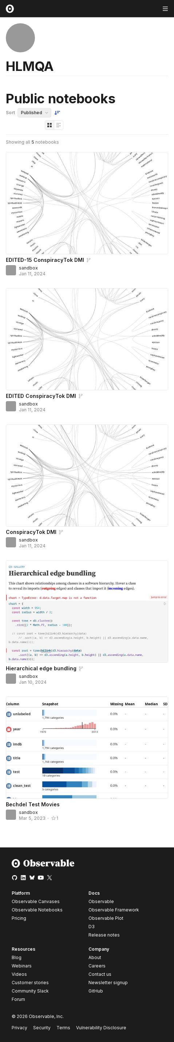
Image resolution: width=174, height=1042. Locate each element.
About (94, 957)
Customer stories (30, 982)
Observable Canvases (36, 901)
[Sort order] (57, 113)
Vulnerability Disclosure (101, 1027)
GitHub (95, 991)
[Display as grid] (49, 125)
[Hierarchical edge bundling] (87, 611)
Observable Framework (113, 910)
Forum (18, 999)
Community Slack (30, 991)
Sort (10, 112)
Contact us (99, 974)
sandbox (28, 268)
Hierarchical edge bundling (41, 668)
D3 (91, 926)
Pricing (19, 918)
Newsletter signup (108, 982)
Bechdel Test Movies (33, 804)
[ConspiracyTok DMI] (87, 475)
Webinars (22, 966)
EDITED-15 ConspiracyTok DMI (45, 260)
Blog (16, 957)
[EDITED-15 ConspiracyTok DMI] (87, 203)
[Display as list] (58, 125)
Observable (101, 901)
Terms (63, 1027)
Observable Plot (105, 918)
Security (42, 1027)
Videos (19, 974)
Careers (97, 966)
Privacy (19, 1027)
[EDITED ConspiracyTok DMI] (87, 339)
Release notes (104, 935)
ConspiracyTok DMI (31, 532)
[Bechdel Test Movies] (87, 747)
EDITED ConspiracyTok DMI (41, 396)
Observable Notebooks (37, 910)
